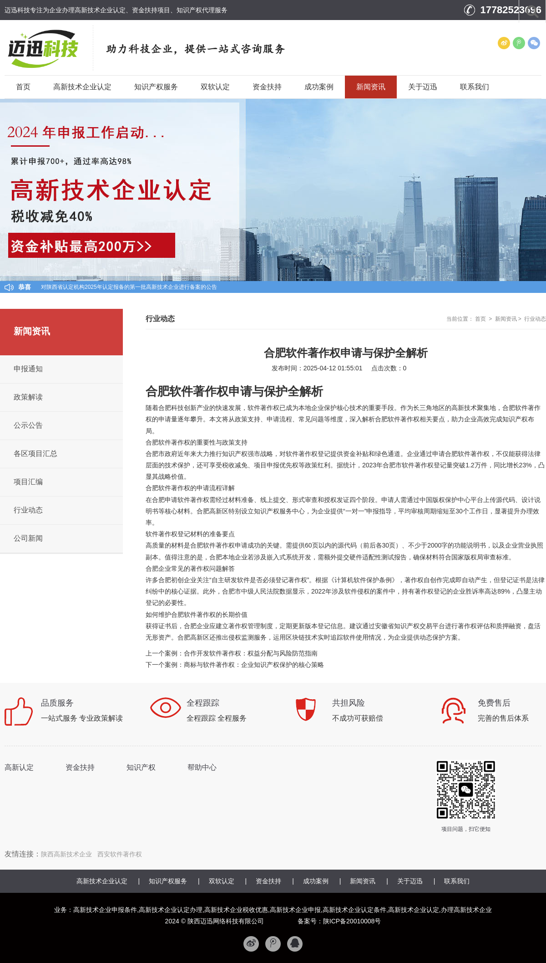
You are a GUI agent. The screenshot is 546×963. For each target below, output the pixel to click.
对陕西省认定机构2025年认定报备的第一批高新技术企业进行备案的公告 (129, 287)
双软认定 (215, 87)
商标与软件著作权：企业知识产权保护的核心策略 (254, 664)
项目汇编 (28, 482)
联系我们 (474, 87)
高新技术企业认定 (82, 87)
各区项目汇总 (35, 453)
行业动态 (535, 319)
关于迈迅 (422, 87)
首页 (23, 87)
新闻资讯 (370, 87)
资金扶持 (267, 87)
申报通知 (28, 369)
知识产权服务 (156, 87)
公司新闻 (28, 538)
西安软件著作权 (119, 854)
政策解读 (28, 397)
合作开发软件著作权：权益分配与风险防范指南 (251, 653)
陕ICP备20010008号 (352, 921)
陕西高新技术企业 (66, 854)
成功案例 (319, 87)
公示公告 (28, 425)
